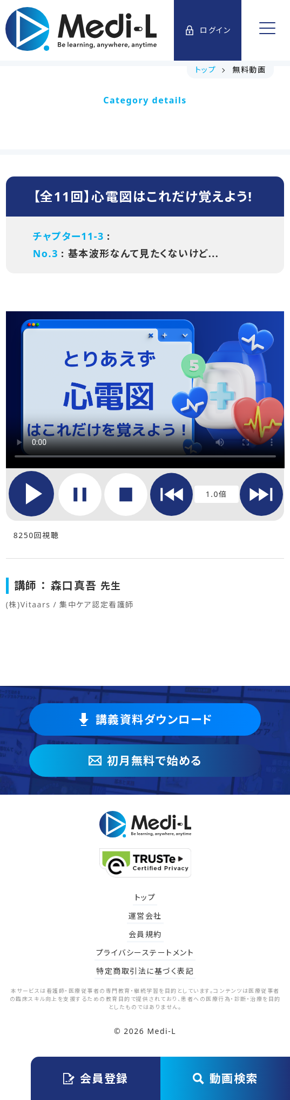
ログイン (208, 30)
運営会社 (145, 916)
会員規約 (145, 934)
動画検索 (225, 1078)
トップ (145, 897)
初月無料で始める (145, 760)
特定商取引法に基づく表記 (145, 971)
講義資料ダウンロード (145, 719)
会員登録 (96, 1078)
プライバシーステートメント (145, 952)
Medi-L (161, 1031)
